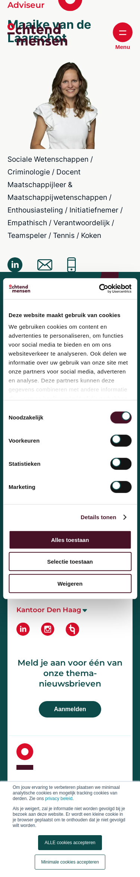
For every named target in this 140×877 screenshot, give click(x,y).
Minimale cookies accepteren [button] (70, 862)
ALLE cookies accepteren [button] (69, 842)
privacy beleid (58, 798)
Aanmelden (70, 709)
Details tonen (98, 517)
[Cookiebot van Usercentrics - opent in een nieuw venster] (99, 289)
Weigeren (70, 583)
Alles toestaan (70, 539)
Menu (123, 36)
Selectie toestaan (70, 561)
